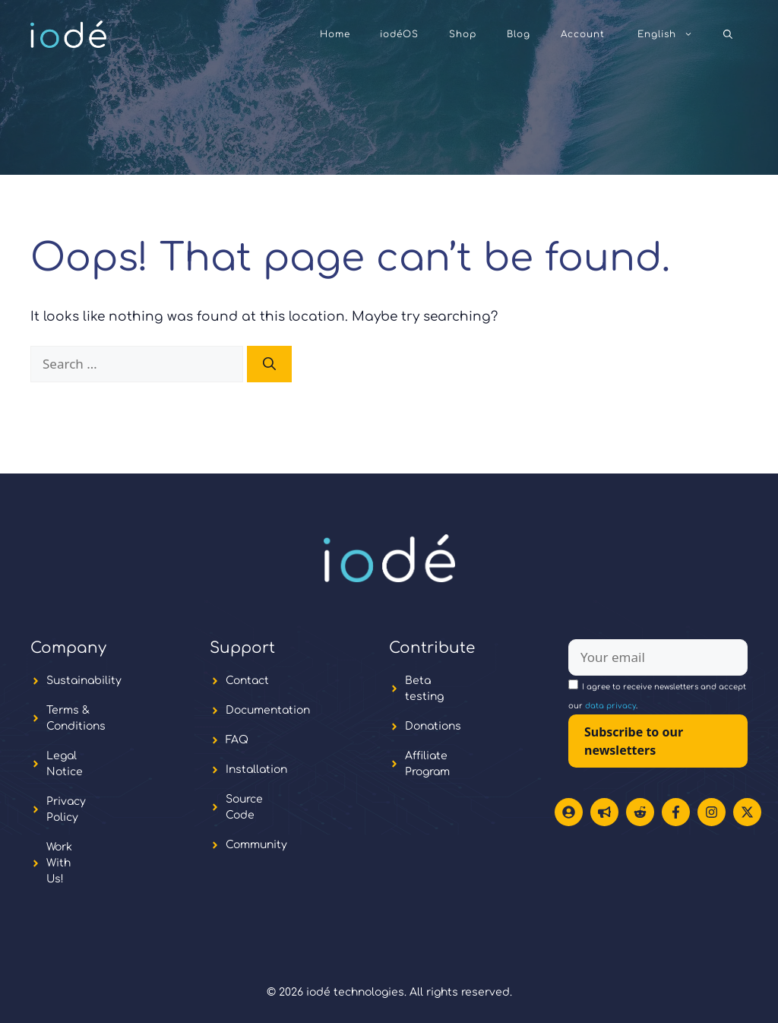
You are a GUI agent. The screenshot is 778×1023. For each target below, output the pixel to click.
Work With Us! (59, 863)
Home (335, 34)
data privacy (610, 706)
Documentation (268, 710)
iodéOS (399, 34)
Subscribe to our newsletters (633, 741)
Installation (256, 769)
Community (256, 844)
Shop (462, 34)
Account (583, 34)
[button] (728, 34)
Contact (247, 680)
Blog (518, 34)
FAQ (237, 740)
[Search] (269, 364)
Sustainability (84, 680)
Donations (433, 726)
